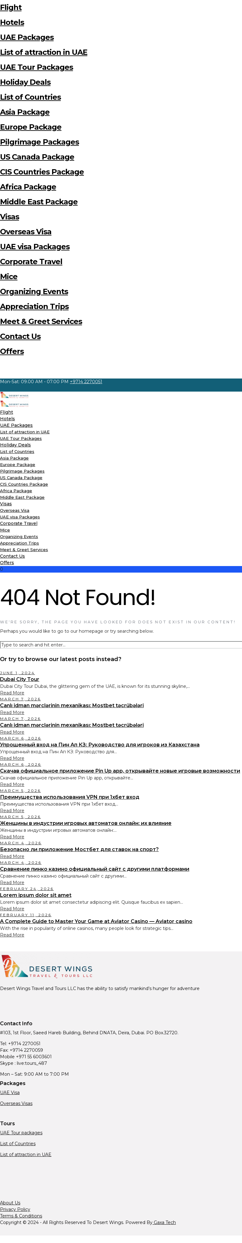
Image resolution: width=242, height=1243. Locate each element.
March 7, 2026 (20, 699)
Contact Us (20, 336)
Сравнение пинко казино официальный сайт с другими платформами (94, 869)
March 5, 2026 (20, 790)
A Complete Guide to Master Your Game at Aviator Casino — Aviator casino (96, 921)
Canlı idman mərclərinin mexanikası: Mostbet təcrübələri (72, 705)
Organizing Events (34, 291)
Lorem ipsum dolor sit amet (35, 895)
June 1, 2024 (17, 672)
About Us (10, 1203)
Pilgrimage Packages (39, 141)
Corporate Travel (31, 261)
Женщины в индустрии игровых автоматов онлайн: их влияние (86, 823)
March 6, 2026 (20, 738)
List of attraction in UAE (43, 52)
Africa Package (28, 186)
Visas (9, 216)
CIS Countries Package (42, 171)
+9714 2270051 (86, 381)
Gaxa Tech (164, 1222)
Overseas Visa (25, 231)
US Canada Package (37, 156)
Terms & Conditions (21, 1216)
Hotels (12, 22)
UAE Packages (27, 37)
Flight (11, 7)
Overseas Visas (16, 1103)
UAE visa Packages (35, 246)
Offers (12, 351)
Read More (12, 693)
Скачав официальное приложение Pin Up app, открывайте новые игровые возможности (120, 771)
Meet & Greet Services (41, 321)
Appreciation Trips (34, 306)
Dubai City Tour (19, 679)
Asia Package (25, 112)
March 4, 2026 (20, 843)
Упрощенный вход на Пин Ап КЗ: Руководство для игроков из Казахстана (100, 745)
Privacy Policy (15, 1209)
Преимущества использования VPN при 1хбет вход (69, 797)
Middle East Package (39, 201)
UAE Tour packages (21, 1133)
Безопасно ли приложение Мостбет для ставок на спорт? (79, 849)
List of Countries (30, 97)
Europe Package (30, 126)
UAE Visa (10, 1092)
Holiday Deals (25, 82)
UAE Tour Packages (36, 67)
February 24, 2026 (27, 888)
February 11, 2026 (25, 914)
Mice (8, 276)
